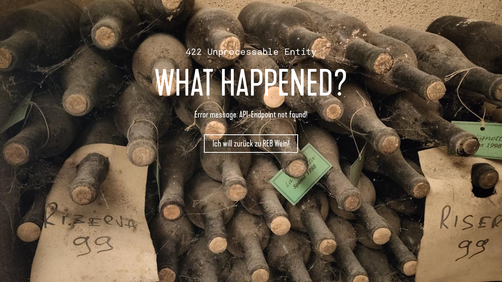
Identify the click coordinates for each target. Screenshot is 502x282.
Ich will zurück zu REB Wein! (251, 143)
